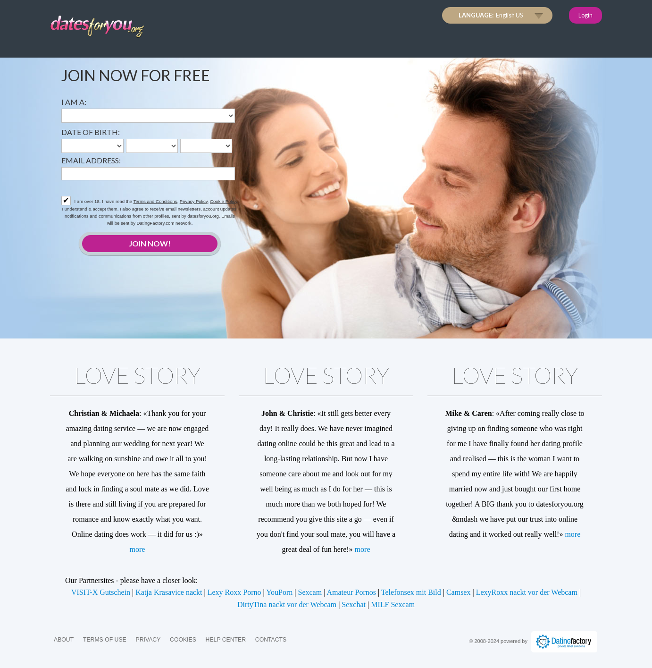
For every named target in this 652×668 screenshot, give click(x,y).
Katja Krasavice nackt (168, 592)
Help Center (226, 639)
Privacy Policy (194, 201)
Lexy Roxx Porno (234, 592)
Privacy (147, 639)
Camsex (458, 592)
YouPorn (279, 592)
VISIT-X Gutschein (100, 592)
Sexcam (310, 592)
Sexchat (354, 604)
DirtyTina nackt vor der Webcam (286, 604)
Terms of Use (104, 639)
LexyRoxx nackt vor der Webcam (526, 592)
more (137, 549)
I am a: (73, 101)
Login (585, 15)
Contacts (270, 639)
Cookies (183, 639)
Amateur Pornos (351, 592)
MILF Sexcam (393, 604)
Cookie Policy (223, 201)
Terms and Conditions (155, 201)
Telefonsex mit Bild (411, 592)
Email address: (91, 160)
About (64, 639)
